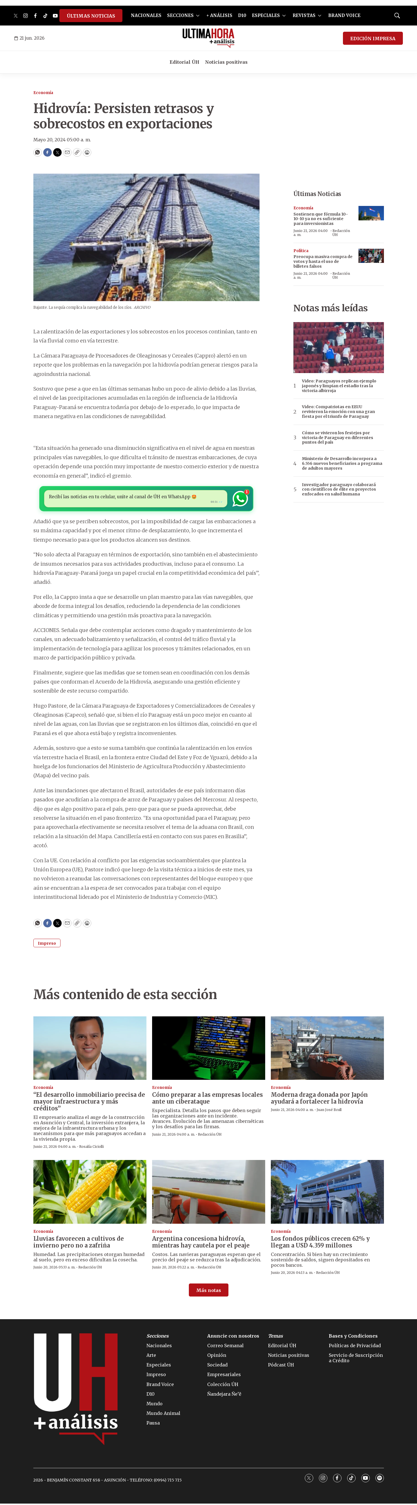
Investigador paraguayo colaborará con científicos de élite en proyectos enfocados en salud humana (339, 489)
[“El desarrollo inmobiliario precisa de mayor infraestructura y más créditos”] (89, 1050)
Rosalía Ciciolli (91, 1148)
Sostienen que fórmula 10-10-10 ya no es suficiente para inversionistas (320, 219)
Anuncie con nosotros (233, 1337)
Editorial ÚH (184, 62)
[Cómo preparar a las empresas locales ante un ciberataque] (208, 1050)
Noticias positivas (226, 62)
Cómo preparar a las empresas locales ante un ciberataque (207, 1099)
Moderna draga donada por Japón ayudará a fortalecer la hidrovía (319, 1099)
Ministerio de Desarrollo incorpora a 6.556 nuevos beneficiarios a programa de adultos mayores (342, 463)
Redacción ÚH (341, 233)
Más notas (208, 1292)
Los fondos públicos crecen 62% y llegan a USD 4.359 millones (320, 1243)
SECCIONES (180, 15)
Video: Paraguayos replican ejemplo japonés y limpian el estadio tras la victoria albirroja (339, 386)
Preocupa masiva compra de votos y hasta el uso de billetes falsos (323, 261)
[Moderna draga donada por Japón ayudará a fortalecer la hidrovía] (327, 1050)
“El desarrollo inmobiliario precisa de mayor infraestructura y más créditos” (89, 1103)
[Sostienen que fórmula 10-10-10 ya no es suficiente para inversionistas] (371, 213)
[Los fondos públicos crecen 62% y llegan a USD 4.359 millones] (327, 1193)
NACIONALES (146, 15)
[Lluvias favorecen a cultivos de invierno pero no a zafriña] (89, 1193)
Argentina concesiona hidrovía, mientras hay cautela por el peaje (201, 1243)
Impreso (47, 944)
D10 (242, 15)
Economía (43, 92)
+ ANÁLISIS (219, 15)
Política (300, 250)
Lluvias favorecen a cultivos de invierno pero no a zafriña (78, 1243)
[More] (197, 15)
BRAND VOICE (344, 15)
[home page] (208, 38)
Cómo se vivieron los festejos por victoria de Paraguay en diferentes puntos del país (337, 438)
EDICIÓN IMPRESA (373, 38)
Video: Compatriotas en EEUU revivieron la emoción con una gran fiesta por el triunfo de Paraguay (338, 412)
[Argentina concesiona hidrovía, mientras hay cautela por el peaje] (208, 1193)
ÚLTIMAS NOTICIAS (91, 16)
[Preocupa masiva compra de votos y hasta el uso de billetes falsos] (371, 256)
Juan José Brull (329, 1111)
